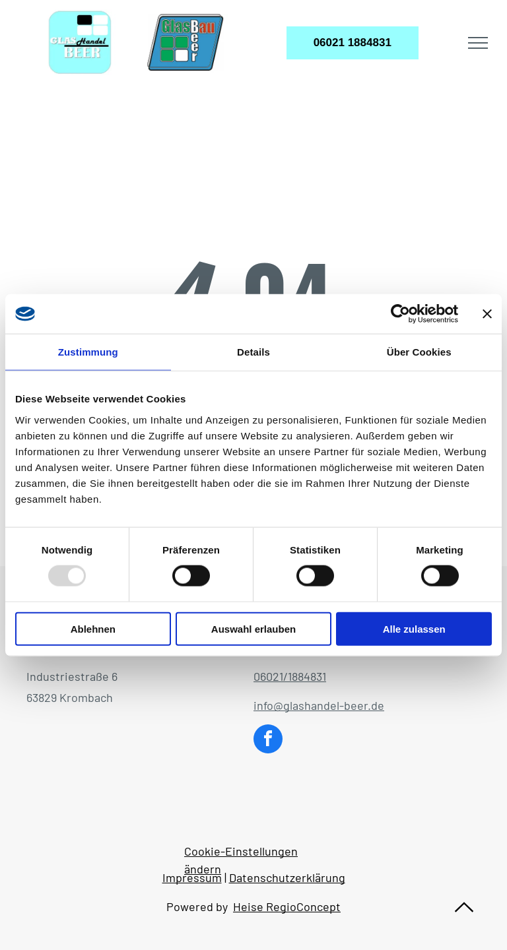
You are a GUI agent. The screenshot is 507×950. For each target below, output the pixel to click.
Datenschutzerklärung (287, 877)
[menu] (478, 43)
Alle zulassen (414, 628)
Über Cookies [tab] (419, 352)
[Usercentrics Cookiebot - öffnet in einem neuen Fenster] (400, 314)
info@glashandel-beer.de (319, 705)
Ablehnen (93, 628)
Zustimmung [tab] (88, 352)
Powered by (197, 906)
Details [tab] (253, 352)
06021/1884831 (290, 676)
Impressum (192, 877)
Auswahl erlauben (253, 628)
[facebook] (268, 740)
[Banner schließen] (487, 314)
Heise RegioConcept (287, 906)
